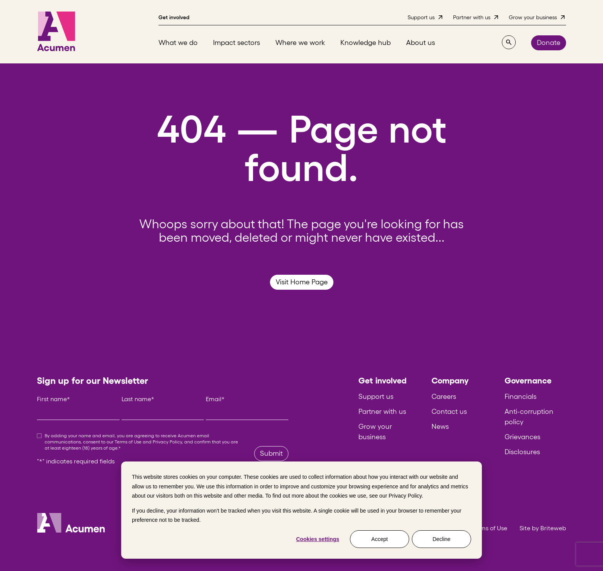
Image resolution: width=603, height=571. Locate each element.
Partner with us (382, 411)
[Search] (509, 42)
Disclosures (522, 452)
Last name (138, 398)
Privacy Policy (404, 496)
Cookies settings (317, 539)
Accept (379, 539)
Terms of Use (128, 441)
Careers (443, 396)
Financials (520, 396)
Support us (375, 396)
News (440, 426)
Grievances (522, 437)
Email (215, 398)
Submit (271, 453)
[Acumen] (56, 32)
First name (53, 398)
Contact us (449, 411)
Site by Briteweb (543, 528)
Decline (442, 539)
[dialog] (301, 510)
